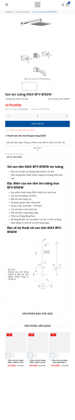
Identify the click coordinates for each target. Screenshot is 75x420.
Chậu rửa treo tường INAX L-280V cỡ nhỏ (15, 361)
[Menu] (6, 5)
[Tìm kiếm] (63, 4)
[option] (37, 47)
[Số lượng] (37, 116)
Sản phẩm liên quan (37, 326)
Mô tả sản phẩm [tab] (14, 157)
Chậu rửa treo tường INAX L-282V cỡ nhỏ (37, 361)
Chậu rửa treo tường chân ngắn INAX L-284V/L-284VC (59, 361)
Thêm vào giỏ (37, 124)
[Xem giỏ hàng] (67, 4)
